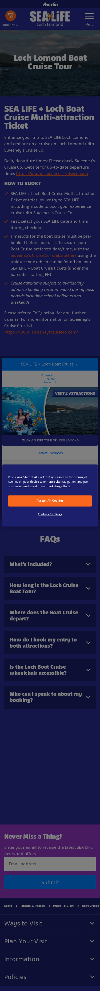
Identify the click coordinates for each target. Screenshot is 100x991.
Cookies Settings (50, 514)
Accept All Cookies (50, 501)
